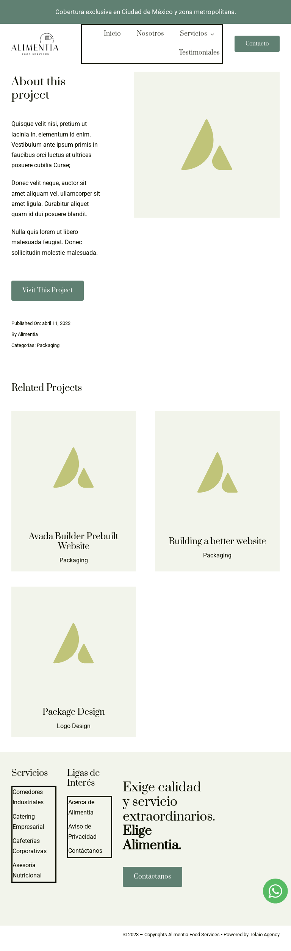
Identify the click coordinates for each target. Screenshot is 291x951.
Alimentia (28, 334)
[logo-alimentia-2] (34, 35)
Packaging (48, 345)
